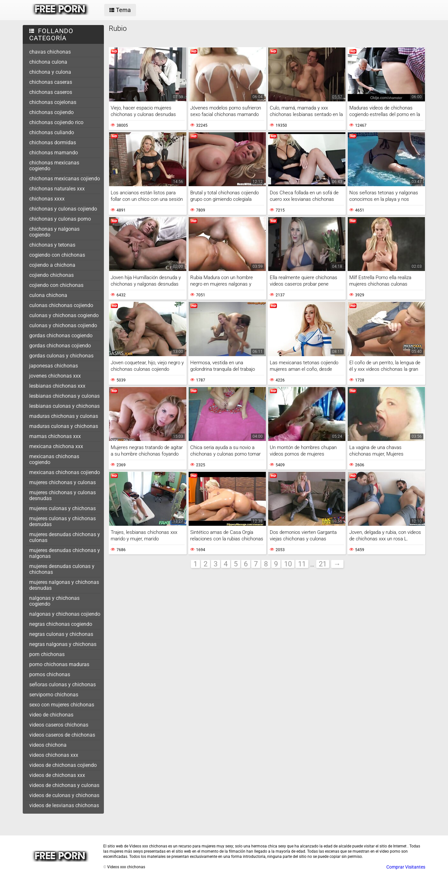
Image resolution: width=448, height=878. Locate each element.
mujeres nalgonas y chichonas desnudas (64, 585)
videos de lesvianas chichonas (64, 805)
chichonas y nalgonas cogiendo (54, 232)
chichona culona (48, 62)
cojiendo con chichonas (56, 285)
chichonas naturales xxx (57, 189)
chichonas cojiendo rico (56, 122)
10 (288, 564)
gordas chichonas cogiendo (61, 335)
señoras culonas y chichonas (62, 684)
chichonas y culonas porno (60, 219)
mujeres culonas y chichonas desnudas (62, 521)
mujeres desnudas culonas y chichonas (61, 569)
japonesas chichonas (53, 366)
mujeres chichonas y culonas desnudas (62, 495)
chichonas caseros (50, 92)
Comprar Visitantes (405, 867)
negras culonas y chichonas (61, 634)
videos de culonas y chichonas (64, 795)
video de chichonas (51, 715)
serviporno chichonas (53, 694)
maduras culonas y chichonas (63, 426)
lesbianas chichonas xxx (57, 386)
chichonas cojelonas (52, 102)
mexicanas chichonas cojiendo (64, 472)
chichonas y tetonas (52, 245)
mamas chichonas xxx (55, 436)
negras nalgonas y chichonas (62, 644)
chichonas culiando (51, 132)
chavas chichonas (50, 52)
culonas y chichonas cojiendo (63, 325)
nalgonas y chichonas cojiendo (64, 614)
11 (302, 564)
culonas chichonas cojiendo (61, 305)
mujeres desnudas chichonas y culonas (64, 537)
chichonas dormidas (52, 142)
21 (323, 564)
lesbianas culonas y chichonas (64, 406)
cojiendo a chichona (52, 265)
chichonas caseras (50, 82)
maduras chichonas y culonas (63, 416)
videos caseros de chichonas (62, 735)
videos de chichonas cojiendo (63, 765)
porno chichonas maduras (59, 664)
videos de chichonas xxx (57, 775)
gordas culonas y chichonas (61, 356)
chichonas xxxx (47, 199)
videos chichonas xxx (53, 755)
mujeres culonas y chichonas (62, 508)
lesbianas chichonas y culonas (64, 396)
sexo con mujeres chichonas (61, 705)
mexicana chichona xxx (56, 446)
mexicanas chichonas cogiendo (54, 459)
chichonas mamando (53, 152)
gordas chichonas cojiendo (60, 345)
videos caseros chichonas (58, 725)
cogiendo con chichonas (57, 255)
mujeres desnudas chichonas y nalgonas (64, 553)
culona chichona (48, 295)
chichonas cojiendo (51, 112)
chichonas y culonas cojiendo (63, 209)
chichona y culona (50, 72)
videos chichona (48, 745)
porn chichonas (47, 654)
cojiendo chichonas (51, 275)
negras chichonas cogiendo (60, 624)
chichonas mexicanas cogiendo (54, 166)
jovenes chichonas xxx (55, 376)
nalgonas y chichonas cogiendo (54, 601)
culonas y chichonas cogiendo (64, 315)
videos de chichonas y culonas (64, 785)
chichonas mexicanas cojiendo (64, 178)
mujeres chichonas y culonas (62, 482)
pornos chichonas (49, 674)
